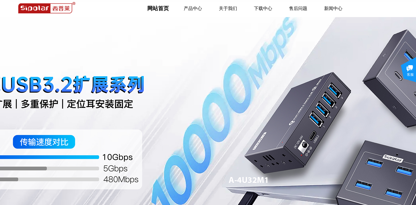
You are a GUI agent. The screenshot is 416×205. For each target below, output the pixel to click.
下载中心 (263, 8)
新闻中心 (333, 8)
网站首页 (158, 8)
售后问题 (298, 8)
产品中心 (193, 8)
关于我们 (228, 8)
